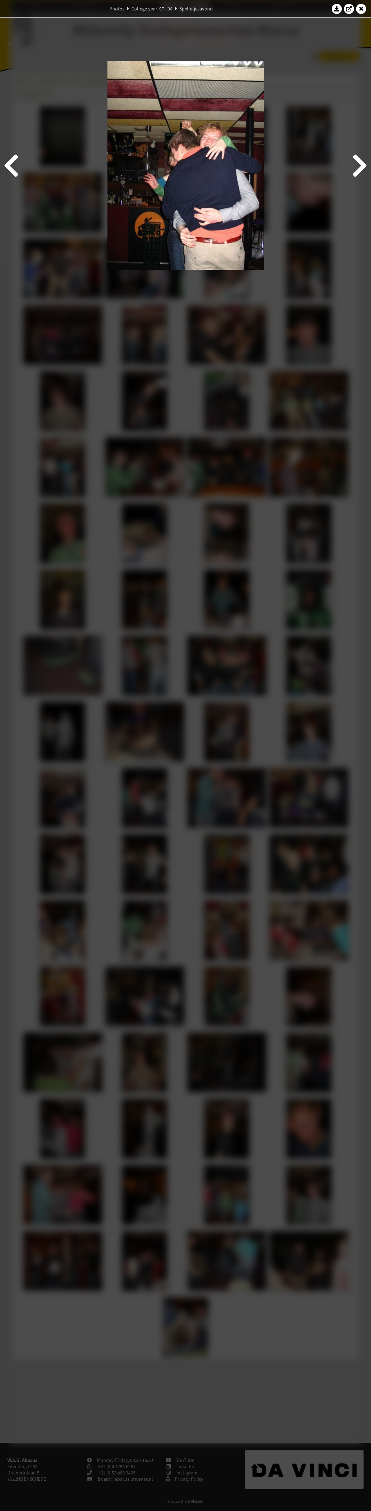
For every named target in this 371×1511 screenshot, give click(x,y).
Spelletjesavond (196, 9)
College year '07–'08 (151, 9)
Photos (117, 9)
